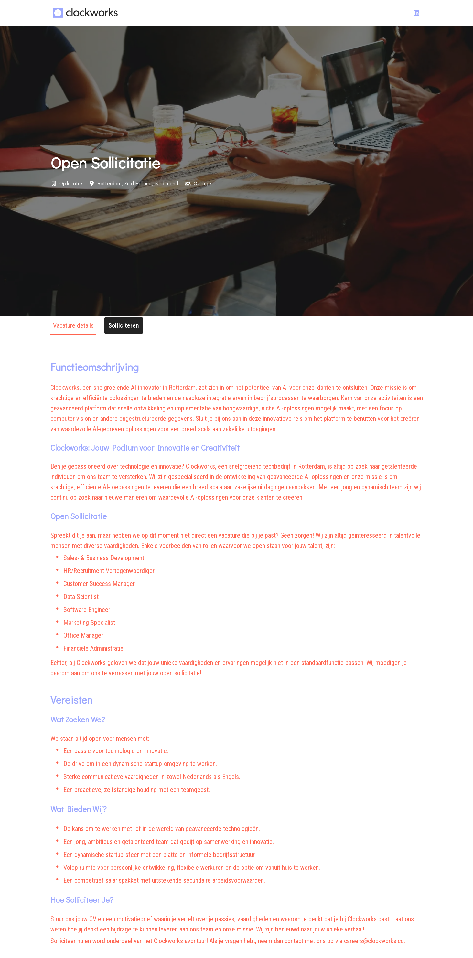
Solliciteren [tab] (123, 325)
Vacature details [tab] (73, 325)
